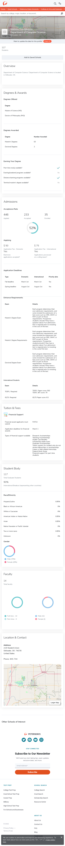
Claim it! (47, 41)
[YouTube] (35, 740)
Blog (35, 832)
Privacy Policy (8, 828)
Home (3, 9)
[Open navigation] (60, 3)
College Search (39, 790)
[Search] (55, 3)
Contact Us (38, 824)
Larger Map (55, 703)
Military (6, 802)
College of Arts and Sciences (51, 9)
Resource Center (40, 802)
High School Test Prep (11, 806)
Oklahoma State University (29, 9)
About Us (37, 820)
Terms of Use (8, 831)
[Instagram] (41, 740)
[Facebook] (30, 740)
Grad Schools (12, 9)
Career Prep (7, 798)
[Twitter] (24, 740)
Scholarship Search (41, 798)
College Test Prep (9, 790)
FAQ (35, 828)
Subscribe (32, 772)
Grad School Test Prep (11, 794)
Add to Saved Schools (32, 57)
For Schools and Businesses (13, 810)
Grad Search (38, 794)
